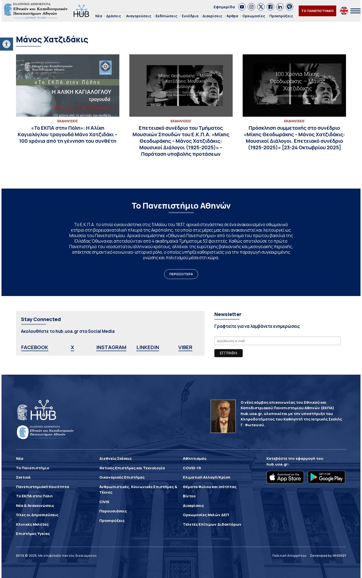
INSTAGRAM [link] (111, 347)
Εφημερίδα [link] (224, 7)
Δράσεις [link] (113, 16)
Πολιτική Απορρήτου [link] (289, 555)
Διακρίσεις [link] (212, 16)
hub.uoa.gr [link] (277, 464)
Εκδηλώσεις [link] (166, 16)
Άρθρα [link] (232, 16)
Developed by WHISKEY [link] (328, 555)
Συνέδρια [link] (190, 16)
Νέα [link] (98, 16)
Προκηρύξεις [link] (281, 16)
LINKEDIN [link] (147, 347)
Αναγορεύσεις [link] (138, 16)
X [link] (72, 347)
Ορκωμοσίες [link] (253, 16)
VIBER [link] (185, 347)
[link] (6, 44)
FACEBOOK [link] (34, 347)
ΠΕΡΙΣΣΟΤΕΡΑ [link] (181, 274)
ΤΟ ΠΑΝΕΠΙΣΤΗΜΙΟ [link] (317, 11)
